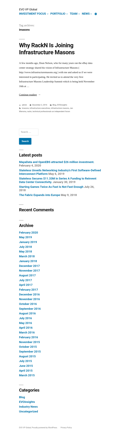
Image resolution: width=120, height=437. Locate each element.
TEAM (73, 13)
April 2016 (25, 327)
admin (24, 105)
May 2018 (25, 251)
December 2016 (29, 294)
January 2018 (28, 261)
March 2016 (27, 332)
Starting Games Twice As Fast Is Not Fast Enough (51, 186)
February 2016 (28, 337)
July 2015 (25, 361)
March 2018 (27, 256)
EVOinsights (62, 105)
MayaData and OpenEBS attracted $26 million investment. (56, 162)
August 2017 (27, 275)
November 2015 (29, 342)
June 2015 (26, 366)
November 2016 (29, 299)
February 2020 (28, 232)
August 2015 (27, 356)
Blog (54, 105)
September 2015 (30, 351)
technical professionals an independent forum (51, 111)
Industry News (28, 406)
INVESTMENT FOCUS (32, 13)
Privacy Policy (66, 427)
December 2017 (29, 266)
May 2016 (25, 323)
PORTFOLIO (57, 13)
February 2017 (28, 289)
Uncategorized (28, 411)
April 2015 (25, 370)
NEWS (86, 13)
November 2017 (29, 270)
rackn (29, 111)
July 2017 (25, 280)
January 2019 (28, 242)
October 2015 (28, 346)
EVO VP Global (28, 9)
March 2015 (27, 375)
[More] (95, 14)
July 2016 (25, 318)
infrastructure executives (40, 108)
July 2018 (25, 247)
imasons (25, 108)
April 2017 (25, 285)
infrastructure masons (60, 108)
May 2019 (25, 237)
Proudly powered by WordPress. (45, 427)
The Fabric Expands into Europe (39, 195)
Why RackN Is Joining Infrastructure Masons (47, 49)
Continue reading (30, 94)
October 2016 (28, 304)
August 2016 (27, 313)
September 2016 (30, 308)
